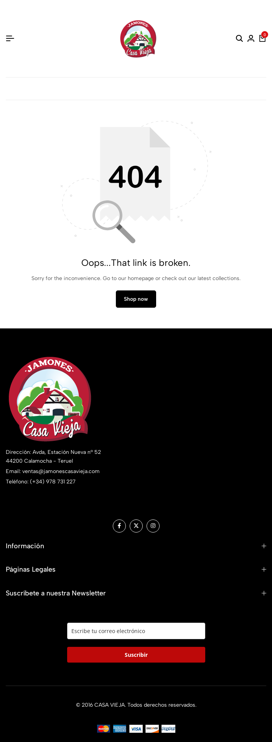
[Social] (119, 526)
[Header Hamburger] (10, 38)
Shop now (136, 299)
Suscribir (136, 654)
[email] (136, 631)
